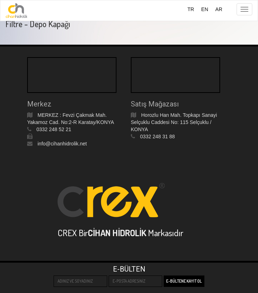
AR (218, 9)
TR (190, 9)
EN (204, 9)
